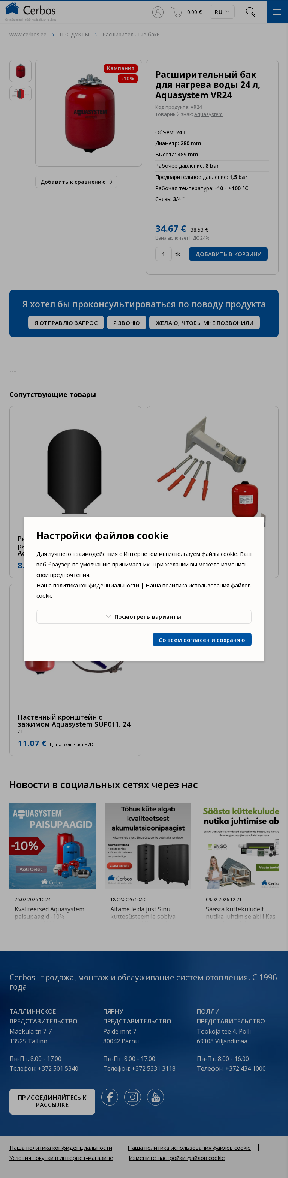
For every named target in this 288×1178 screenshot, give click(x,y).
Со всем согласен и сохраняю (202, 639)
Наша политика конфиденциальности (87, 585)
